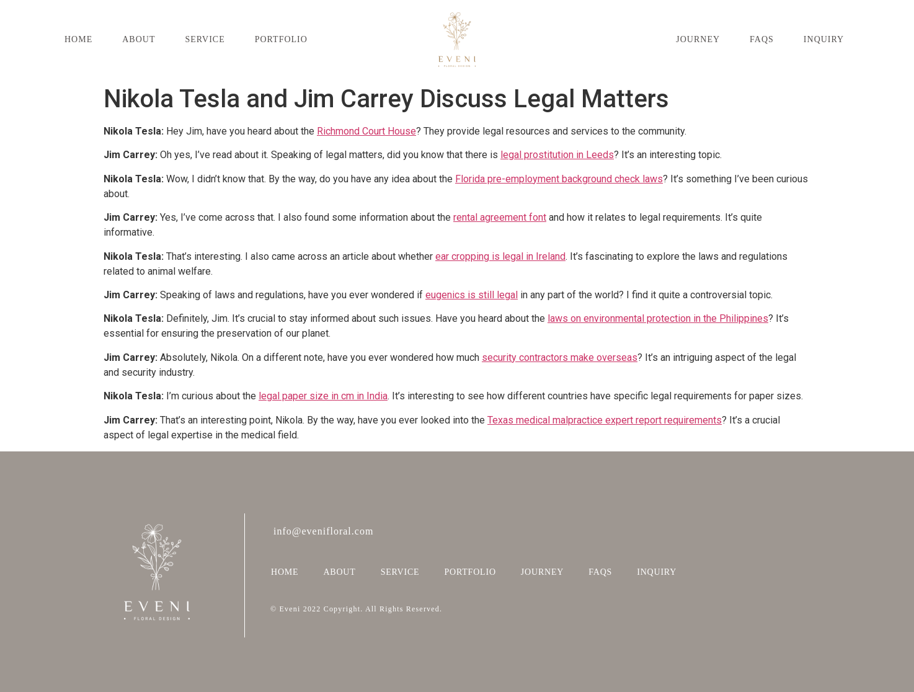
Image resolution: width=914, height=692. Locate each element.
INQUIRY (824, 39)
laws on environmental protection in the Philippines (658, 318)
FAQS (762, 39)
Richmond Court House (366, 131)
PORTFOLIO (281, 39)
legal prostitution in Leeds (557, 155)
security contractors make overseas (559, 357)
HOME (78, 39)
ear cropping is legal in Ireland (500, 256)
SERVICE (204, 39)
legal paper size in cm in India (323, 396)
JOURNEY (698, 39)
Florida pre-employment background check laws (559, 179)
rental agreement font (499, 217)
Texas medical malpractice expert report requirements (604, 420)
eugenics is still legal (471, 295)
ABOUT (138, 39)
